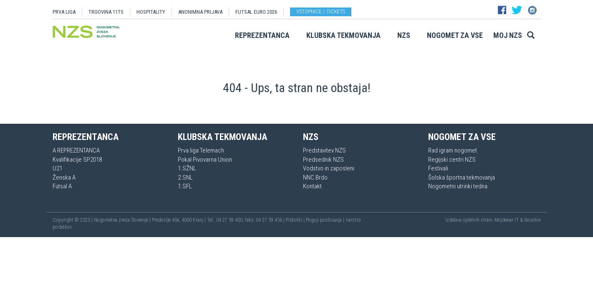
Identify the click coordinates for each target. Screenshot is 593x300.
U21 (57, 168)
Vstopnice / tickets (320, 11)
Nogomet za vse (455, 35)
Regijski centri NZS (452, 159)
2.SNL (185, 177)
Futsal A (62, 186)
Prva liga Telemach (201, 150)
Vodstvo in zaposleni (328, 168)
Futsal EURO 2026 (256, 12)
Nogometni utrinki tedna (457, 186)
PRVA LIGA (64, 12)
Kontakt (312, 186)
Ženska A (64, 177)
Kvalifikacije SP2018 (77, 159)
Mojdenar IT (507, 220)
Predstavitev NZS (324, 150)
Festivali (438, 168)
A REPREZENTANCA (76, 150)
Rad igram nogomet (452, 150)
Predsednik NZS (323, 159)
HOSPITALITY (150, 12)
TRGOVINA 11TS (106, 12)
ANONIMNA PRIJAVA (200, 12)
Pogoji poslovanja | (326, 220)
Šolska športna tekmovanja (461, 177)
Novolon (532, 220)
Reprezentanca (262, 35)
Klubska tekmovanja (343, 35)
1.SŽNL (187, 168)
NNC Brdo (315, 177)
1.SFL (185, 186)
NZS (403, 35)
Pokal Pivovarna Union (205, 159)
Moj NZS (507, 35)
